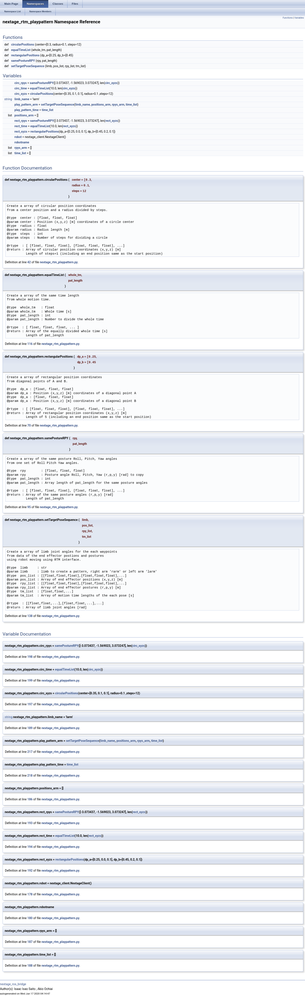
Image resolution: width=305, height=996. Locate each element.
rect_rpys (20, 120)
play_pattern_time (26, 110)
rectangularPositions (25, 55)
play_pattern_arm (26, 104)
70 (29, 425)
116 (30, 344)
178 (30, 894)
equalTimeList (21, 50)
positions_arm (101, 104)
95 (29, 507)
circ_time (20, 88)
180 (30, 918)
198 (30, 656)
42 (29, 262)
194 (30, 847)
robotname (21, 142)
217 (30, 751)
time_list (131, 104)
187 (30, 942)
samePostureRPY (23, 60)
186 (30, 799)
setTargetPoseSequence (27, 66)
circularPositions (22, 44)
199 (30, 680)
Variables (299, 17)
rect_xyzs (111, 120)
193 (30, 823)
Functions (288, 17)
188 (30, 965)
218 (30, 775)
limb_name (21, 99)
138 (30, 616)
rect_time (20, 126)
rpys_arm (118, 104)
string (8, 99)
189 (30, 728)
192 (30, 870)
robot (18, 137)
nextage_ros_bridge (13, 984)
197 (30, 704)
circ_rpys (20, 83)
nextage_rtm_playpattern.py (59, 262)
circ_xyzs (111, 83)
